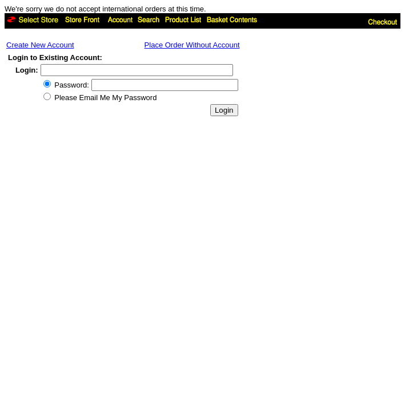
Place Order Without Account (192, 45)
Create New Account (40, 45)
